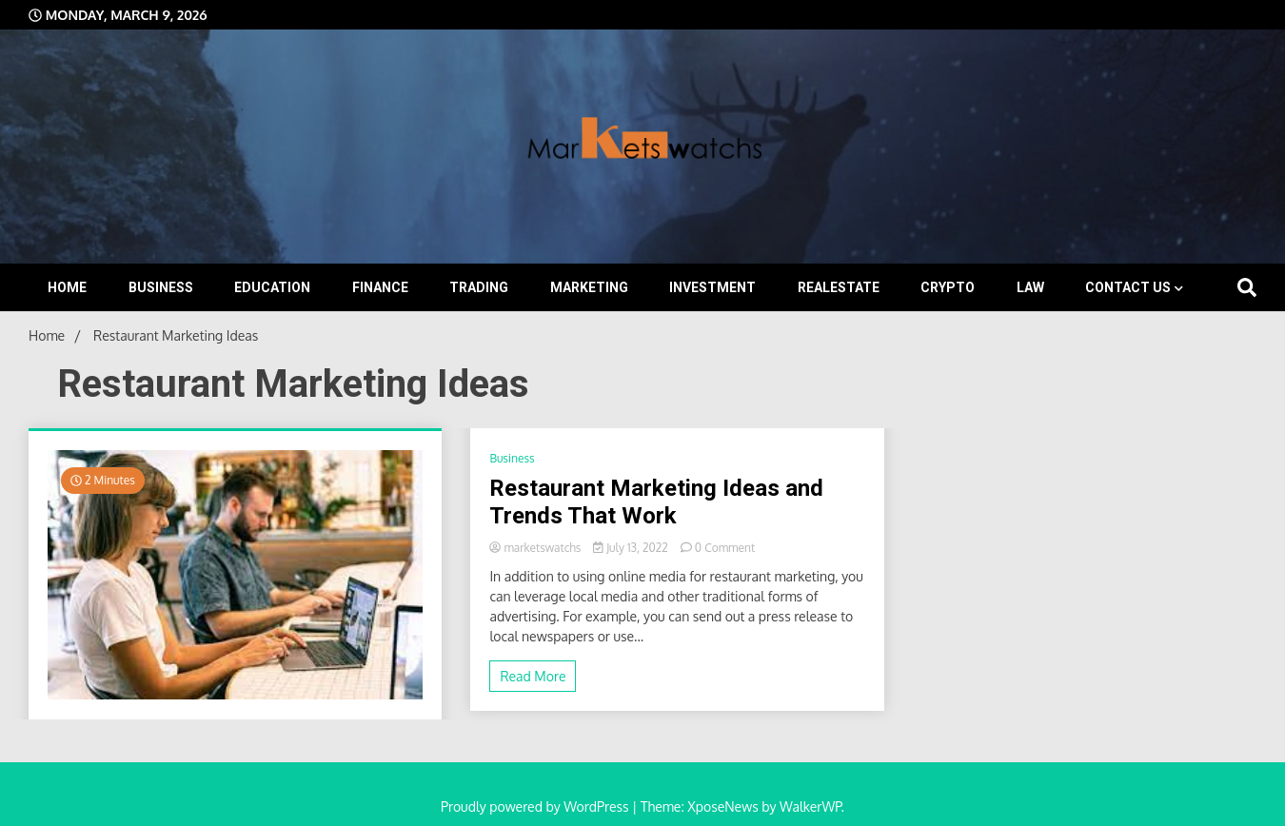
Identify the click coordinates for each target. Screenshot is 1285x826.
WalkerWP (810, 806)
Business (160, 287)
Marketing (589, 287)
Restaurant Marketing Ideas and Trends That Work (656, 502)
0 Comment (725, 548)
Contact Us (1128, 287)
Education (272, 287)
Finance (380, 287)
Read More (532, 676)
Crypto (947, 287)
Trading (478, 287)
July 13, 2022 (631, 548)
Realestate (839, 287)
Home (67, 287)
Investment (712, 287)
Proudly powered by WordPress (536, 806)
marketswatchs (536, 548)
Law (1030, 287)
